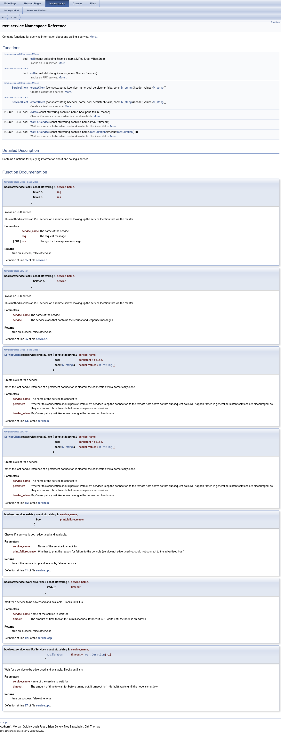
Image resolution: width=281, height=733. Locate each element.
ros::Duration (98, 131)
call (32, 58)
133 (27, 421)
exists (34, 112)
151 (27, 502)
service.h (41, 260)
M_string (126, 87)
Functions (275, 22)
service (14, 17)
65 (26, 260)
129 (27, 638)
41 (26, 570)
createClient (37, 87)
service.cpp (43, 570)
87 (26, 705)
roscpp (4, 722)
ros (3, 17)
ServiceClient (20, 87)
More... (94, 36)
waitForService (39, 122)
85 (26, 339)
